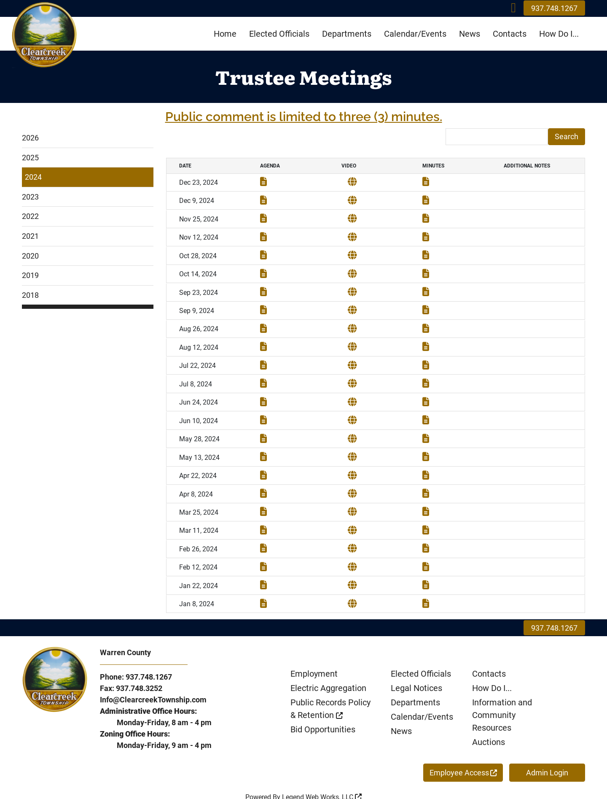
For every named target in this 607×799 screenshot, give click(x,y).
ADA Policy (280, 783)
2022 (30, 216)
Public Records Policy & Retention (330, 684)
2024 (33, 177)
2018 (30, 295)
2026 (30, 137)
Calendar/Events (415, 34)
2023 (30, 196)
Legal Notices (416, 664)
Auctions (488, 718)
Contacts (509, 34)
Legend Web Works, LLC (322, 773)
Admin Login (547, 748)
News (469, 34)
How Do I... (559, 34)
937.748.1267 (554, 8)
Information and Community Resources (502, 691)
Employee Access (463, 748)
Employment (314, 650)
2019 (30, 275)
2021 (30, 236)
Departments (346, 34)
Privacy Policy (323, 783)
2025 (30, 157)
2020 (30, 255)
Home (225, 34)
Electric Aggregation (328, 664)
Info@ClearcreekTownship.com (153, 675)
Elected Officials (279, 34)
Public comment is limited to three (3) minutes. (303, 116)
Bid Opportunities (322, 705)
